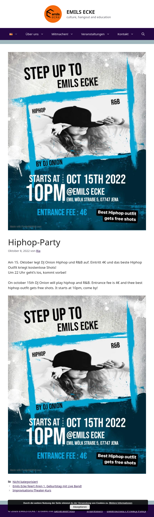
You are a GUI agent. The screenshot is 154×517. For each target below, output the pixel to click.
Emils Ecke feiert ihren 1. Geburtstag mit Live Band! (47, 486)
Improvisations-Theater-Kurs (32, 490)
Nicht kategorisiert (25, 482)
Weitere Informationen (120, 503)
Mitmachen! (64, 34)
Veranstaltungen (97, 34)
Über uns (36, 34)
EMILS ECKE (80, 11)
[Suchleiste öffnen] (143, 34)
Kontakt (128, 34)
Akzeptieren (80, 507)
